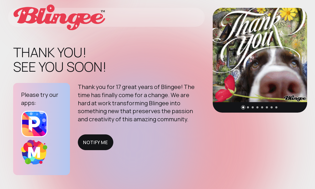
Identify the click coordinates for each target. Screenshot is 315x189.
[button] (243, 107)
